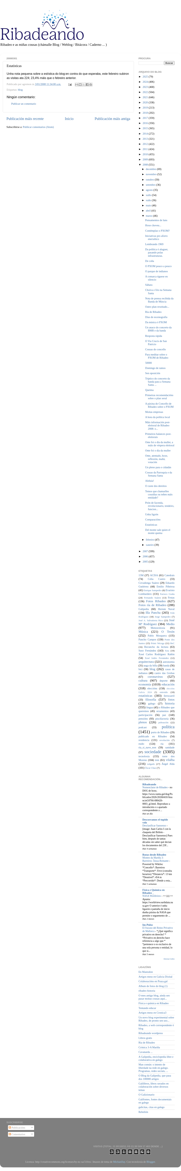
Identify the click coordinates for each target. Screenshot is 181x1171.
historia (170, 703)
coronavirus (155, 676)
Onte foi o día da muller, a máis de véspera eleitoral (159, 444)
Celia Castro (156, 578)
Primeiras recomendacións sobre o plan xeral (159, 397)
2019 (145, 107)
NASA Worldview (151, 896)
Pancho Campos (147, 639)
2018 (145, 112)
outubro (150, 179)
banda (166, 665)
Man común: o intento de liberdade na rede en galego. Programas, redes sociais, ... (153, 1067)
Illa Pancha (153, 612)
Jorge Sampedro (163, 616)
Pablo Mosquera (157, 635)
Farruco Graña (167, 594)
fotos (171, 699)
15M (141, 575)
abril (148, 210)
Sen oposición (152, 373)
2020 (145, 102)
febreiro (150, 539)
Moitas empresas (154, 411)
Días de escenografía (156, 317)
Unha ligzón (151, 514)
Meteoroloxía (158, 627)
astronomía (169, 661)
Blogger (150, 1161)
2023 (145, 86)
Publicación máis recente (25, 119)
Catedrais (170, 575)
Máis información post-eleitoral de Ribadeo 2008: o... (157, 425)
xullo (149, 195)
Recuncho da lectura (156, 646)
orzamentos (162, 711)
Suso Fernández (147, 650)
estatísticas (145, 695)
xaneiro (150, 544)
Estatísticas (151, 524)
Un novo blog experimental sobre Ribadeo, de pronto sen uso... (156, 1019)
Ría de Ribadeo (153, 311)
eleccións (152, 688)
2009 (145, 159)
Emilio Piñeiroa (166, 586)
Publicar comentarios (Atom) (38, 126)
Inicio (69, 119)
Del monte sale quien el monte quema (157, 531)
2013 (145, 138)
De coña (149, 260)
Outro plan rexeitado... (157, 306)
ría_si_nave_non (147, 747)
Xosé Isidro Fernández (157, 658)
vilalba (170, 760)
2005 (145, 561)
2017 (145, 117)
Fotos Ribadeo (156, 601)
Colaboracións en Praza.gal (153, 981)
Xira (167, 650)
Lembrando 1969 (154, 244)
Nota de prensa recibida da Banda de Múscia (159, 300)
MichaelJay (119, 1161)
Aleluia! (149, 480)
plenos (143, 722)
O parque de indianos (156, 271)
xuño (149, 200)
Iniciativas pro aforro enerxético (156, 237)
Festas (171, 597)
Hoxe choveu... (153, 225)
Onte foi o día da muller (158, 450)
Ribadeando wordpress (151, 1033)
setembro (151, 184)
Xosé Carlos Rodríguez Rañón (157, 654)
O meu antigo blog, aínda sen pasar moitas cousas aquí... (154, 997)
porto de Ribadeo (160, 732)
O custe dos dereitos (156, 485)
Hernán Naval (166, 609)
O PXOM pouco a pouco (158, 266)
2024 (145, 81)
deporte (164, 680)
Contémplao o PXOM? (157, 230)
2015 (145, 128)
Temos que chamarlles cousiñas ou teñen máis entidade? (159, 494)
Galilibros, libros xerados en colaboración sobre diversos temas (154, 1086)
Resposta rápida (153, 335)
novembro (151, 174)
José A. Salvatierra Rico (151, 620)
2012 (145, 143)
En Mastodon (146, 971)
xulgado (151, 764)
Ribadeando (149, 784)
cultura (143, 680)
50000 (148, 362)
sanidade (170, 747)
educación (168, 684)
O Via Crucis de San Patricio (156, 343)
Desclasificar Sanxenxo (154, 825)
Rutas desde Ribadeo (154, 854)
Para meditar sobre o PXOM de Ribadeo (156, 356)
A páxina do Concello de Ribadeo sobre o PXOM (159, 405)
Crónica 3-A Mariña (149, 1047)
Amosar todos (169, 959)
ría (162, 743)
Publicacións (17, 1127)
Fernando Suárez (152, 597)
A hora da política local (157, 417)
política (168, 726)
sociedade (152, 751)
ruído (141, 743)
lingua (149, 707)
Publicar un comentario (23, 103)
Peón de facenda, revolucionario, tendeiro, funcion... (159, 506)
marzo (149, 215)
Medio (170, 624)
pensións (143, 718)
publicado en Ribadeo (153, 736)
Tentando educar (147, 1008)
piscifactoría (161, 718)
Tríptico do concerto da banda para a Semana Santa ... (157, 381)
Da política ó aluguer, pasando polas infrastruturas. (156, 252)
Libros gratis (145, 1037)
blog (20, 89)
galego (151, 703)
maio (149, 205)
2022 (145, 92)
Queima (149, 389)
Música (143, 631)
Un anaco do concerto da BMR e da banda (158, 329)
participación (145, 714)
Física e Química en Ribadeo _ (153, 891)
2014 (145, 133)
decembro (151, 169)
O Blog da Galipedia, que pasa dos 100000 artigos (155, 1077)
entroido (164, 692)
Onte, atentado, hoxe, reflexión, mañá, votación (156, 459)
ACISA (154, 575)
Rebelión (143, 1111)
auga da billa (150, 665)
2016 (145, 123)
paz (164, 714)
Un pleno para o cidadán (158, 467)
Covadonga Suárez (149, 582)
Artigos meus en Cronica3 (152, 1012)
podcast (143, 727)
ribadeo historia (147, 990)
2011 (145, 149)
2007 (145, 551)
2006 (145, 556)
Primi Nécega (157, 643)
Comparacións (152, 519)
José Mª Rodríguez (157, 622)
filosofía (150, 699)
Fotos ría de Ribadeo (152, 605)
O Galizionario (146, 1094)
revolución (164, 740)
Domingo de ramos (155, 368)
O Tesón (168, 631)
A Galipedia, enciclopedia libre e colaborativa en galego (156, 1058)
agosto (149, 189)
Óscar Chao (150, 767)
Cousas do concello (155, 349)
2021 (145, 97)
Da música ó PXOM (156, 322)
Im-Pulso (147, 924)
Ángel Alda (168, 763)
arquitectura (146, 661)
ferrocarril (169, 695)
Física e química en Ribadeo (154, 1003)
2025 (145, 76)
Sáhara (148, 284)
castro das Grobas (164, 673)
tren (157, 760)
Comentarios (17, 1134)
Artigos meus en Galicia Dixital (155, 976)
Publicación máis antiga (112, 119)
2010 (145, 154)
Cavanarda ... (146, 1051)
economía (145, 684)
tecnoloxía (144, 756)
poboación (163, 722)
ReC (172, 643)
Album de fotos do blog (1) (153, 986)
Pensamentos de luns (156, 220)
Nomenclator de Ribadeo (155, 787)
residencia (144, 740)
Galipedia (144, 609)
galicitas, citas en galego (152, 1107)
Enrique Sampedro (153, 590)
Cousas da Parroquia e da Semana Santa (158, 474)
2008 (145, 164)
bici (141, 669)
